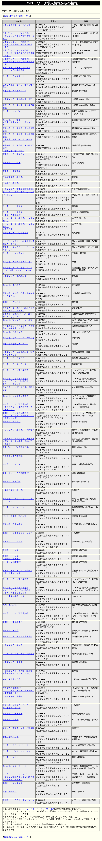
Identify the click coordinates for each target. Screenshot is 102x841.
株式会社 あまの (10, 720)
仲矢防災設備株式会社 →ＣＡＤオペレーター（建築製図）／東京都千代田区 (18, 690)
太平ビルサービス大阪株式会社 (16, 447)
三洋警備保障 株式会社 (13, 177)
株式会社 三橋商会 (11, 481)
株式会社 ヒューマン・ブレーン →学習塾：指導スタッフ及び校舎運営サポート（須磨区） (18, 777)
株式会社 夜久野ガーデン (14, 285)
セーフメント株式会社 (12, 562)
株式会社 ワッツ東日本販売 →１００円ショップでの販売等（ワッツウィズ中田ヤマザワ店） (18, 590)
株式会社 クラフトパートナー (16, 745)
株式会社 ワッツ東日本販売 (15, 370)
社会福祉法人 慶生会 (12, 662)
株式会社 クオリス (11, 464)
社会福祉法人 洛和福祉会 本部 (17, 99)
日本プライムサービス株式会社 (16, 25)
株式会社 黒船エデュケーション (17, 262)
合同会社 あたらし (11, 421)
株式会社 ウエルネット (13, 76)
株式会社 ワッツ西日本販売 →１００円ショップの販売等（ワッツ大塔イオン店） (18, 415)
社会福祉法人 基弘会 (12, 645)
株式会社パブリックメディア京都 (17, 320)
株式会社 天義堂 (10, 631)
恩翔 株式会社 (10, 605)
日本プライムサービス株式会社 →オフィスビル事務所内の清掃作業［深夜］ (18, 53)
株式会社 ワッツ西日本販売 (15, 396)
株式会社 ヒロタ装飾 (12, 206)
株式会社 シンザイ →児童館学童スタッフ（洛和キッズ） (17, 122)
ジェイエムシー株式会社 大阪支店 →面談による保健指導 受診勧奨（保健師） (18, 441)
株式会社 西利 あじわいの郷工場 (18, 338)
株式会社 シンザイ (11, 111)
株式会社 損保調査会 (12, 622)
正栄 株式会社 (10, 791)
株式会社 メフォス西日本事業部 (17, 636)
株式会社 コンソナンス (13, 253)
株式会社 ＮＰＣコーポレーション (18, 800)
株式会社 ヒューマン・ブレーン (17, 766)
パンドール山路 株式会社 (14, 516)
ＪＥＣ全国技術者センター (14, 596)
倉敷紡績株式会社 (10, 737)
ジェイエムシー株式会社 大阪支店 (18, 430)
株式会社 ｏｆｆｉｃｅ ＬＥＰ (17, 533)
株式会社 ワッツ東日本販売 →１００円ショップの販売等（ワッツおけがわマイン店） (18, 381)
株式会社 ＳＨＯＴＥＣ (13, 358)
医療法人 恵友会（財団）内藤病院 (18, 728)
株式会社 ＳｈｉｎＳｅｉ (14, 364)
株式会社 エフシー (11, 757)
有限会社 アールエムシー (14, 91)
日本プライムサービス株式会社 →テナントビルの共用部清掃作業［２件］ (17, 44)
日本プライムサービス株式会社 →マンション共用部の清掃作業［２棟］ (18, 36)
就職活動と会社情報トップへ (17, 16)
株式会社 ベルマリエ (12, 332)
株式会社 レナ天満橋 (12, 714)
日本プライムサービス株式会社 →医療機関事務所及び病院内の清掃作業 (18, 61)
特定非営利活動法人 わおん (15, 344)
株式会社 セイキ (10, 550)
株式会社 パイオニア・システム (17, 751)
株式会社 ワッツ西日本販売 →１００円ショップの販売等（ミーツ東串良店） (18, 407)
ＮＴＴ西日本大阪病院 (12, 456)
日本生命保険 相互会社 (13, 490)
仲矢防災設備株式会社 (12, 679)
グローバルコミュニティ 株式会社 (18, 654)
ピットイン (8, 195)
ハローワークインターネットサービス (37, 809)
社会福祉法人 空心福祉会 (14, 276)
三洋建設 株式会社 (11, 183)
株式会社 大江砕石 (11, 302)
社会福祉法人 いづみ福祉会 (15, 233)
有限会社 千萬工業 (11, 171)
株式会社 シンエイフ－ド (14, 783)
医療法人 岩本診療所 (12, 524)
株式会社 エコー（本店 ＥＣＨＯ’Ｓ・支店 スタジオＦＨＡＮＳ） (17, 270)
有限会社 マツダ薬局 (12, 541)
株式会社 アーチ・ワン (13, 507)
